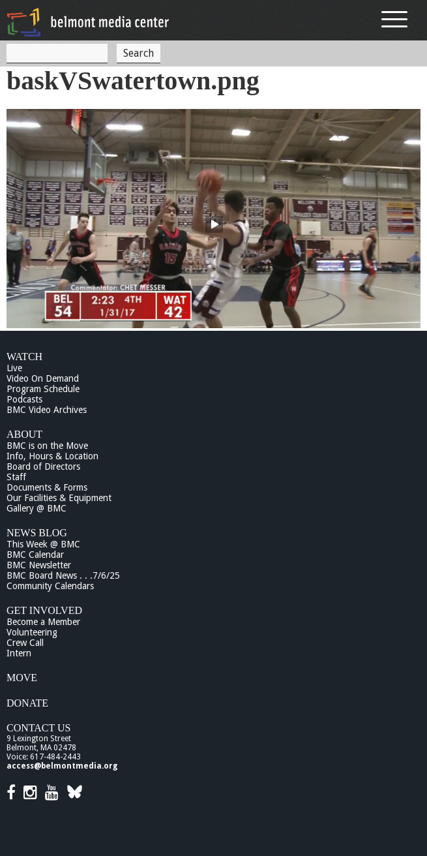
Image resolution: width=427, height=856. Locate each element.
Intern (19, 653)
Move (22, 677)
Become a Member (43, 622)
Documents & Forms (47, 487)
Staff (16, 477)
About (24, 434)
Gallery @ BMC (36, 508)
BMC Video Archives (47, 410)
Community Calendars (50, 586)
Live (14, 368)
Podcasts (24, 399)
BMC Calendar (35, 554)
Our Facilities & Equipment (59, 498)
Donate (27, 703)
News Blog (37, 532)
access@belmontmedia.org (62, 766)
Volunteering (32, 632)
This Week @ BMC (43, 544)
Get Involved (44, 610)
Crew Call (25, 642)
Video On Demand (43, 378)
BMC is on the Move (47, 445)
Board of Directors (43, 466)
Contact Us (38, 727)
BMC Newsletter (39, 565)
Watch (24, 356)
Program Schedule (43, 389)
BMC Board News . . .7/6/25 (63, 575)
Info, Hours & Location (52, 456)
